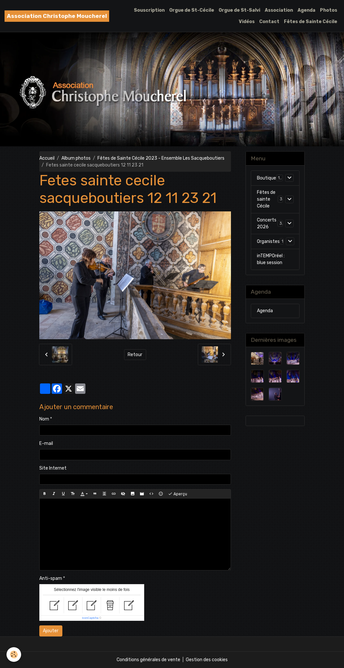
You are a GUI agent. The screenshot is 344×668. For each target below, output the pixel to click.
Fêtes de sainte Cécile (266, 199)
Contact (269, 21)
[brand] (57, 16)
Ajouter (50, 631)
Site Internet (53, 468)
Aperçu (177, 494)
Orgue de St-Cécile (191, 10)
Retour (135, 354)
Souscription (149, 10)
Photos (328, 10)
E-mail (46, 443)
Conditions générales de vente (148, 659)
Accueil (47, 158)
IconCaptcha (90, 618)
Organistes (268, 241)
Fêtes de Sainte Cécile (310, 21)
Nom (44, 419)
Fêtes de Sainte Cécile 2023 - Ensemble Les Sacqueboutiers (160, 158)
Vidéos (247, 21)
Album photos (76, 158)
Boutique (266, 178)
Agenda (306, 10)
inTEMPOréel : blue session (271, 259)
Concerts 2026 (266, 223)
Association (279, 10)
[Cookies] (13, 654)
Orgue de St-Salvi (239, 10)
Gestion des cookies (207, 659)
